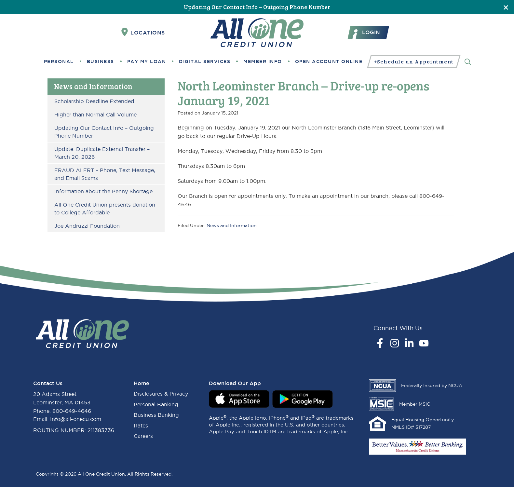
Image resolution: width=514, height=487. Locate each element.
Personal (59, 61)
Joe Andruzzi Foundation (87, 226)
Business (100, 61)
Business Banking (156, 415)
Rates (141, 425)
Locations (143, 32)
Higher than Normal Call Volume (95, 114)
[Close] (506, 7)
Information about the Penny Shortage (103, 191)
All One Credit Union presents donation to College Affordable (104, 208)
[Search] (468, 61)
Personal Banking (156, 404)
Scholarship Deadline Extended (94, 101)
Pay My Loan (146, 61)
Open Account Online (329, 61)
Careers (143, 436)
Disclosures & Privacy (161, 394)
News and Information (93, 86)
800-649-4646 (71, 411)
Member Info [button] (262, 61)
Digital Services (204, 61)
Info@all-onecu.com (75, 419)
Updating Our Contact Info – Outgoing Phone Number (257, 7)
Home (141, 383)
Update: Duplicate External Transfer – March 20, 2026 (102, 153)
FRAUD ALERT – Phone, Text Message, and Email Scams (104, 174)
